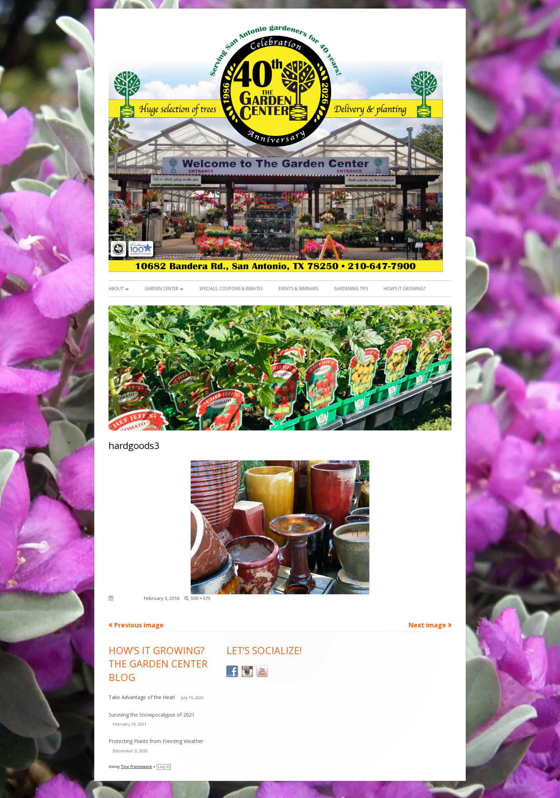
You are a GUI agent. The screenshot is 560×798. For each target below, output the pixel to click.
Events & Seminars (298, 289)
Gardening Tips (351, 289)
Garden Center (161, 289)
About (116, 289)
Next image (427, 625)
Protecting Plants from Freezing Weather (156, 741)
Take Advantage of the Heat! (142, 697)
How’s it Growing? (404, 289)
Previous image (139, 625)
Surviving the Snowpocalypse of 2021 (152, 714)
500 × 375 (200, 598)
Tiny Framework (136, 766)
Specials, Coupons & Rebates (231, 289)
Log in (164, 766)
